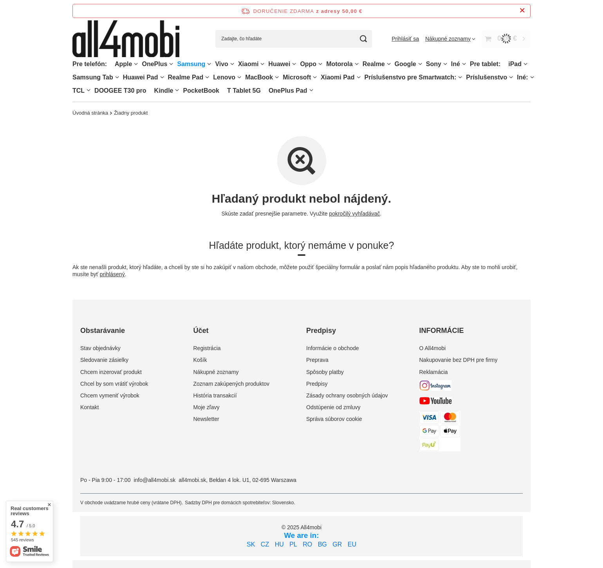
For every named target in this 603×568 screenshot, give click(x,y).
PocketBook (201, 90)
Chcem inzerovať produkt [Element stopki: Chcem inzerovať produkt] (111, 372)
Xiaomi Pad (337, 77)
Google (405, 64)
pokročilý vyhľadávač (354, 213)
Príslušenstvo (486, 77)
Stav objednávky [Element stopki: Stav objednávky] (100, 348)
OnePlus (154, 64)
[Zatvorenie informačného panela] (522, 10)
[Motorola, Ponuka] (357, 64)
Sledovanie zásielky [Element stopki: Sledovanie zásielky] (104, 360)
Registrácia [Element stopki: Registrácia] (207, 348)
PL (293, 544)
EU (352, 544)
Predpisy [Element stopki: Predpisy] (316, 384)
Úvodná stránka (90, 113)
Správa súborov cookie (334, 419)
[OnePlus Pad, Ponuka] (311, 90)
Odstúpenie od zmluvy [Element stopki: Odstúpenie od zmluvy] (333, 407)
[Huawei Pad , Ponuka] (162, 77)
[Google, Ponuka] (420, 64)
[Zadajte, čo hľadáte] (293, 39)
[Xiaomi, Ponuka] (262, 64)
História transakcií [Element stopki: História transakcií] (215, 395)
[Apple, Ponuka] (136, 64)
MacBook (259, 77)
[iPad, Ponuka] (525, 64)
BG (322, 544)
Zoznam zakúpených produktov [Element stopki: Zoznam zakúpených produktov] (231, 384)
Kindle (163, 90)
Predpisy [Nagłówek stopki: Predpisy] (321, 330)
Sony (433, 64)
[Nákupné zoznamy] (450, 39)
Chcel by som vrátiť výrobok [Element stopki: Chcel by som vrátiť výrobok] (114, 384)
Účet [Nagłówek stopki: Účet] (201, 330)
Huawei (279, 64)
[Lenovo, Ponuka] (239, 77)
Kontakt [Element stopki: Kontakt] (89, 407)
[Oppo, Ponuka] (320, 64)
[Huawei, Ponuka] (294, 64)
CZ (265, 544)
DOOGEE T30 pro (120, 90)
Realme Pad (186, 77)
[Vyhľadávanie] (363, 39)
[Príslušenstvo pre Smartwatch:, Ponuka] (460, 77)
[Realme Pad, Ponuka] (207, 77)
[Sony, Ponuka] (445, 64)
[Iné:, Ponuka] (532, 77)
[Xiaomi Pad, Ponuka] (359, 77)
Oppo (308, 64)
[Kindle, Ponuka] (177, 90)
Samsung (191, 64)
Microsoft (297, 77)
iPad (515, 64)
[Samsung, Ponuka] (209, 64)
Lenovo (224, 77)
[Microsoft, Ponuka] (315, 77)
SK (251, 544)
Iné (455, 64)
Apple (123, 64)
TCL (78, 90)
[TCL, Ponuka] (88, 90)
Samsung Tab (92, 77)
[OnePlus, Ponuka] (171, 64)
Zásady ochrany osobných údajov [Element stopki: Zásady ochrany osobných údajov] (347, 395)
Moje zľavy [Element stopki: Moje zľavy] (206, 407)
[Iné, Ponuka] (464, 64)
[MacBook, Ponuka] (277, 77)
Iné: (522, 77)
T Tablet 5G (244, 90)
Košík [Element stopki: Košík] (200, 360)
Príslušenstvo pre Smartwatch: (411, 77)
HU (279, 544)
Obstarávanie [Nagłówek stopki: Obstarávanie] (102, 330)
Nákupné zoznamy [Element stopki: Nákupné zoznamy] (216, 372)
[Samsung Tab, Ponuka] (117, 77)
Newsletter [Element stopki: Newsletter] (206, 419)
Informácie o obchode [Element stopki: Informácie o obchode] (332, 348)
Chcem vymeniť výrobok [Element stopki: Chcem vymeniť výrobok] (109, 395)
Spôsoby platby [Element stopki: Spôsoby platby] (325, 372)
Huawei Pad (140, 77)
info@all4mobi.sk (154, 480)
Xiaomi (248, 64)
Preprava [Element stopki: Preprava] (317, 360)
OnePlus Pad (288, 90)
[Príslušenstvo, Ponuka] (511, 77)
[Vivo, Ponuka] (232, 64)
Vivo (221, 64)
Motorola (339, 64)
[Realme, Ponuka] (389, 64)
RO (307, 544)
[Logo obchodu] (125, 39)
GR (337, 544)
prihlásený (112, 274)
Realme (374, 64)
